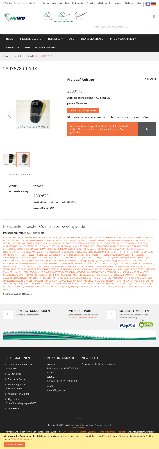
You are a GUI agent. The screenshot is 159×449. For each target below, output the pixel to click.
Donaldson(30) (93, 249)
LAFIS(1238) (107, 263)
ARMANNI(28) (146, 237)
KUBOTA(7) (83, 263)
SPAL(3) (27, 280)
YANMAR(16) (139, 286)
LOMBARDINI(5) (41, 266)
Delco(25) (15, 249)
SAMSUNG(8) (142, 274)
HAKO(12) (105, 254)
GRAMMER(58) (70, 254)
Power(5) (132, 272)
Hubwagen (94, 431)
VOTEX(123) (48, 286)
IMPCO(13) (45, 260)
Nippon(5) (7, 272)
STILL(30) (92, 280)
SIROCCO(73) (133, 277)
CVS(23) (91, 246)
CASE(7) (103, 243)
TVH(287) (67, 283)
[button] (9, 114)
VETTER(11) (8, 286)
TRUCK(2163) (57, 283)
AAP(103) (7, 237)
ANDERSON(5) (116, 237)
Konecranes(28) (47, 263)
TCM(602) (149, 280)
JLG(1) (95, 260)
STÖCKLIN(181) (104, 280)
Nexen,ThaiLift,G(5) (121, 269)
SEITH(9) (92, 277)
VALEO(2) (127, 283)
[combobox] (124, 27)
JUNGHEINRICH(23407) (126, 260)
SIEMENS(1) (121, 277)
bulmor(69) (47, 243)
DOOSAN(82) (107, 249)
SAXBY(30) (7, 277)
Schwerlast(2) (82, 277)
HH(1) (80, 257)
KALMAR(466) (9, 263)
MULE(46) (64, 269)
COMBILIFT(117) (33, 246)
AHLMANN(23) (44, 237)
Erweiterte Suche (16, 379)
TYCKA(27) (76, 283)
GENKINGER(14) (55, 254)
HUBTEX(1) (108, 257)
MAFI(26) (63, 266)
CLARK (31, 56)
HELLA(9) (47, 257)
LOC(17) (16, 266)
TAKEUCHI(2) (138, 280)
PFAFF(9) (111, 272)
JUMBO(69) (111, 260)
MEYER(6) (7, 269)
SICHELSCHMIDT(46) (106, 277)
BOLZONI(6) (144, 240)
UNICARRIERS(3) (102, 283)
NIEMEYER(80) (136, 269)
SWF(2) (129, 280)
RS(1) (72, 274)
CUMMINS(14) (70, 246)
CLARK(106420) (10, 246)
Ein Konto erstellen (133, 3)
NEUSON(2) (99, 269)
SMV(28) (7, 280)
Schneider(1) (69, 277)
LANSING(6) (126, 263)
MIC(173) (16, 269)
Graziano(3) (82, 254)
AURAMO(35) (40, 240)
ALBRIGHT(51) (72, 237)
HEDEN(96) (29, 257)
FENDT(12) (93, 251)
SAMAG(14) (130, 274)
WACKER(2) (85, 286)
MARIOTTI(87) (94, 266)
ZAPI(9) (149, 286)
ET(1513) (21, 251)
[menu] (79, 34)
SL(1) (150, 277)
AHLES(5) (33, 237)
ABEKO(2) (16, 237)
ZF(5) (5, 289)
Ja (147, 129)
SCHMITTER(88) (56, 277)
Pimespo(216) (121, 272)
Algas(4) (82, 237)
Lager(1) (116, 263)
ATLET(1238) (28, 240)
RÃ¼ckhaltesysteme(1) (85, 274)
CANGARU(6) (58, 243)
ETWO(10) (30, 251)
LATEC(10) (136, 263)
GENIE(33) (43, 254)
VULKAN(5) (59, 286)
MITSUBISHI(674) (39, 269)
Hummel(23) (133, 257)
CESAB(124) (130, 243)
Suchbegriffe (14, 373)
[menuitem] (54, 39)
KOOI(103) (60, 263)
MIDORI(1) (26, 269)
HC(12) (20, 257)
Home (5, 56)
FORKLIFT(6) (8, 254)
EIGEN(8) (129, 249)
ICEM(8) (35, 260)
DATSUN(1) (135, 246)
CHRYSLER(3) (141, 243)
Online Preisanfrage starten (83, 110)
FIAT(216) (114, 251)
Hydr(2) (6, 260)
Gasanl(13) (33, 254)
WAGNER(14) (96, 286)
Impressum (14, 408)
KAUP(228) (21, 263)
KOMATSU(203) (33, 263)
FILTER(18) (123, 251)
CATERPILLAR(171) (115, 243)
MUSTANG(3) (75, 269)
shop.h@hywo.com (56, 390)
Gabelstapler (82, 431)
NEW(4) (108, 269)
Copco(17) (46, 246)
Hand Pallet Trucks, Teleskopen (113, 431)
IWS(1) (76, 260)
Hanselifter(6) (140, 254)
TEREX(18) (20, 283)
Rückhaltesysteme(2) (106, 274)
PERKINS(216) (90, 272)
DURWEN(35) (119, 249)
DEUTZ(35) (51, 249)
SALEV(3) (120, 274)
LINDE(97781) (147, 263)
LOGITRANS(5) (27, 266)
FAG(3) (57, 251)
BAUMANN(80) (110, 240)
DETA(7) (42, 249)
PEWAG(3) (101, 272)
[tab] (19, 174)
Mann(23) (83, 266)
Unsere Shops (79, 427)
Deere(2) (7, 249)
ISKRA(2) (62, 260)
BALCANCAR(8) (62, 240)
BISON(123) (122, 240)
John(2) (102, 260)
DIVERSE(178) (80, 249)
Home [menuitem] (9, 38)
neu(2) (91, 269)
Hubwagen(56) (120, 257)
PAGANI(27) (67, 272)
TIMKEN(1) (31, 283)
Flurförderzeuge (69, 431)
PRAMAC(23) (142, 272)
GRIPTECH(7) (94, 254)
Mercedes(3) (131, 266)
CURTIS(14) (82, 246)
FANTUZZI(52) (81, 251)
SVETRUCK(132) (118, 280)
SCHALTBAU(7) (42, 277)
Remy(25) (47, 274)
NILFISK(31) (149, 269)
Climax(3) (21, 246)
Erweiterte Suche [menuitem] (30, 38)
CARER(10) (81, 243)
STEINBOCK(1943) (79, 280)
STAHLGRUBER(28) (62, 280)
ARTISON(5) (8, 240)
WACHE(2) (75, 286)
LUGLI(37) (54, 266)
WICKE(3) (118, 286)
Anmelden (116, 3)
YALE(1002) (128, 286)
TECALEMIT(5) (9, 283)
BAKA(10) (51, 240)
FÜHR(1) (24, 254)
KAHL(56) (142, 260)
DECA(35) (144, 246)
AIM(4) (55, 237)
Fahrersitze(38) (68, 251)
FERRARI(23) (103, 251)
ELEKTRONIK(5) (10, 251)
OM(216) (48, 272)
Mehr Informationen (19, 174)
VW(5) (67, 286)
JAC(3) (82, 260)
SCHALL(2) (30, 277)
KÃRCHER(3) (94, 263)
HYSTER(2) (15, 260)
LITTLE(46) (8, 266)
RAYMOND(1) (19, 274)
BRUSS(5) (30, 243)
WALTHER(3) (108, 286)
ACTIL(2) (25, 237)
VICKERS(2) (19, 286)
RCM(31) (30, 274)
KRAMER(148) (71, 263)
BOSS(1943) (20, 243)
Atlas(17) (18, 240)
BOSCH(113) (8, 243)
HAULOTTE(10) (10, 257)
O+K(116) (39, 272)
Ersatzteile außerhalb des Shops (82, 317)
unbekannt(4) (88, 283)
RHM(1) (55, 274)
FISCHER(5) (134, 251)
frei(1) (17, 254)
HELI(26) (38, 257)
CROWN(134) (58, 246)
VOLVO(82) (37, 286)
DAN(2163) (124, 246)
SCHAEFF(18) (19, 277)
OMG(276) (57, 272)
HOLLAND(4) (89, 257)
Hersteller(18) (71, 257)
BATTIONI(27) (87, 240)
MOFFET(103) (53, 269)
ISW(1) (70, 260)
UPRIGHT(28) (116, 283)
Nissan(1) (17, 272)
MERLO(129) (143, 266)
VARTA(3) (147, 283)
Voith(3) (28, 286)
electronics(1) (140, 249)
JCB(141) (89, 260)
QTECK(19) (8, 274)
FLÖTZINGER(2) (146, 251)
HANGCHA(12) (126, 254)
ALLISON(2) (92, 237)
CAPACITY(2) (70, 243)
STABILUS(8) (47, 280)
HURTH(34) (144, 257)
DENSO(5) (24, 249)
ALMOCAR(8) (104, 237)
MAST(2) (121, 266)
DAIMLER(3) (113, 246)
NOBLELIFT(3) (28, 272)
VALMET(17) (136, 283)
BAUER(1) (98, 240)
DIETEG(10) (62, 249)
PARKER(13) (78, 272)
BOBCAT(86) (133, 240)
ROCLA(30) (65, 274)
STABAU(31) (36, 280)
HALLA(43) (115, 254)
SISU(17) (144, 277)
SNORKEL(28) (17, 280)
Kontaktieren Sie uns (18, 393)
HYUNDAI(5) (26, 260)
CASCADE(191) (92, 243)
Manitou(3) (73, 266)
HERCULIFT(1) (57, 257)
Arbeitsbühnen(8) (132, 237)
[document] (80, 441)
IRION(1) (54, 260)
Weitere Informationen (21, 438)
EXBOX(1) (39, 251)
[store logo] (49, 17)
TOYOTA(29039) (43, 283)
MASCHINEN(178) (109, 266)
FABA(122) (49, 251)
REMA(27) (38, 274)
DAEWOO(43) (101, 246)
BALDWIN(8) (75, 240)
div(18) (70, 249)
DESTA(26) (34, 249)
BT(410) (38, 243)
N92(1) (85, 269)
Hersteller (18, 56)
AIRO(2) (61, 237)
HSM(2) (99, 257)
